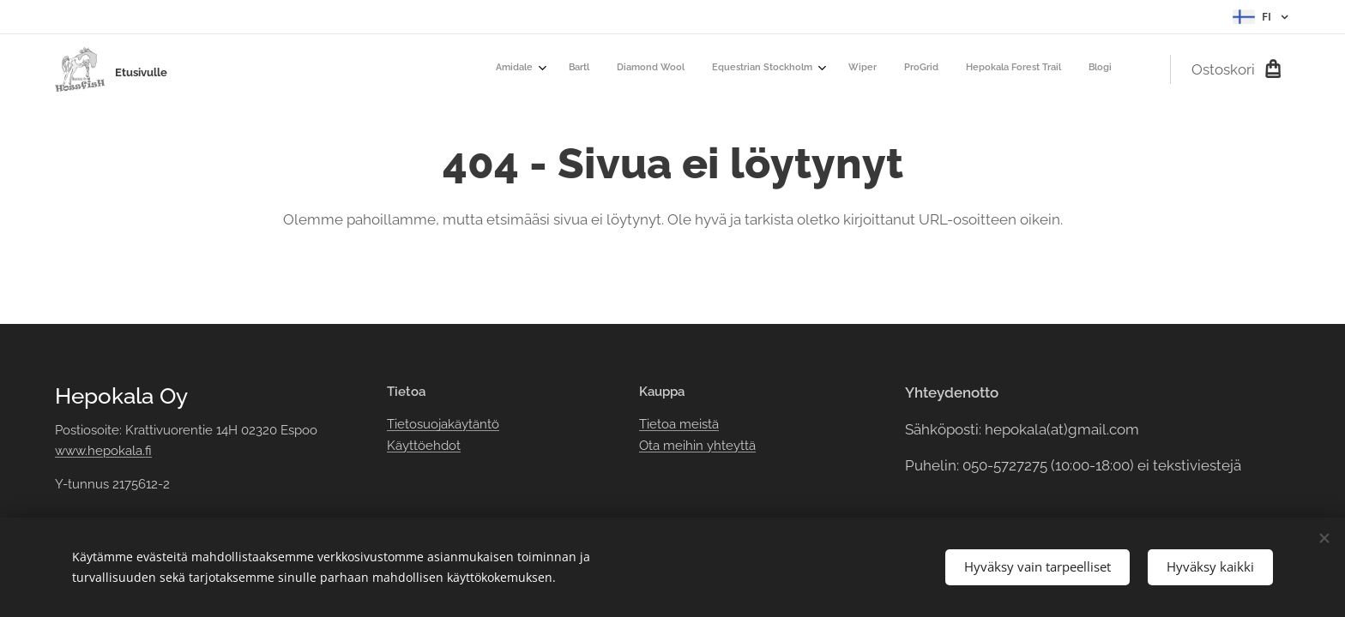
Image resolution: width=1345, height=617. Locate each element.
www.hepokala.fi (103, 450)
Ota (651, 445)
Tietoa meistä (679, 424)
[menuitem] (911, 69)
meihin (683, 445)
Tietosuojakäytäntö (443, 424)
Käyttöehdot (424, 445)
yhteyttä (729, 445)
